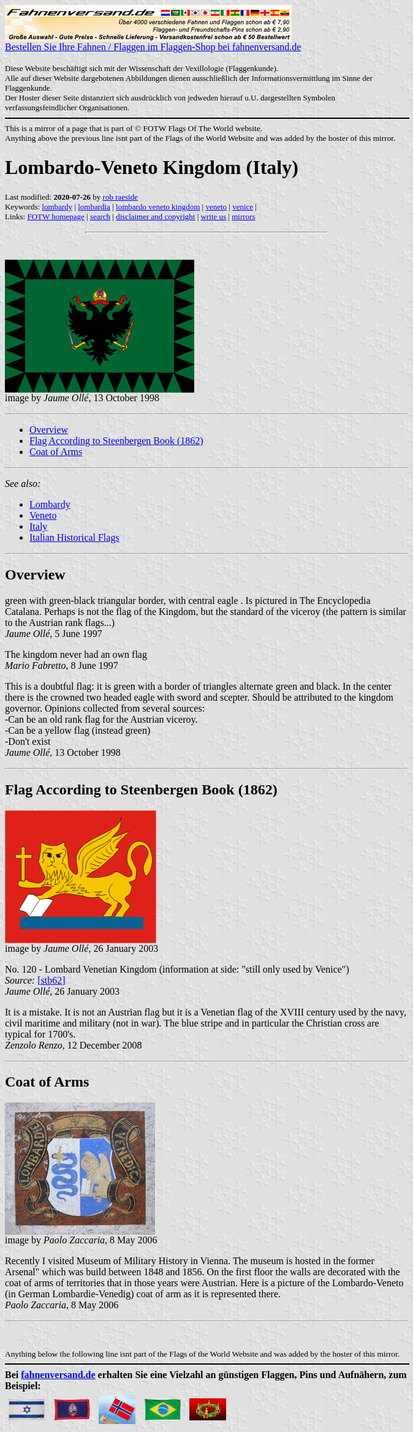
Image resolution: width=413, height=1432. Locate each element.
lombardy (57, 206)
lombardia (94, 206)
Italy (38, 526)
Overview (48, 429)
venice (242, 206)
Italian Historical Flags (74, 537)
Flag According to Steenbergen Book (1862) (116, 440)
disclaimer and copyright (155, 216)
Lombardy (49, 504)
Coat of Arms (55, 452)
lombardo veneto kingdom (158, 206)
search (100, 216)
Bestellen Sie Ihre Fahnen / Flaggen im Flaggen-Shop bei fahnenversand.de (153, 42)
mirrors (243, 216)
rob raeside (120, 197)
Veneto (42, 515)
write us (214, 216)
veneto (216, 206)
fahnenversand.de (58, 1375)
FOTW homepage (55, 216)
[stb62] (51, 980)
